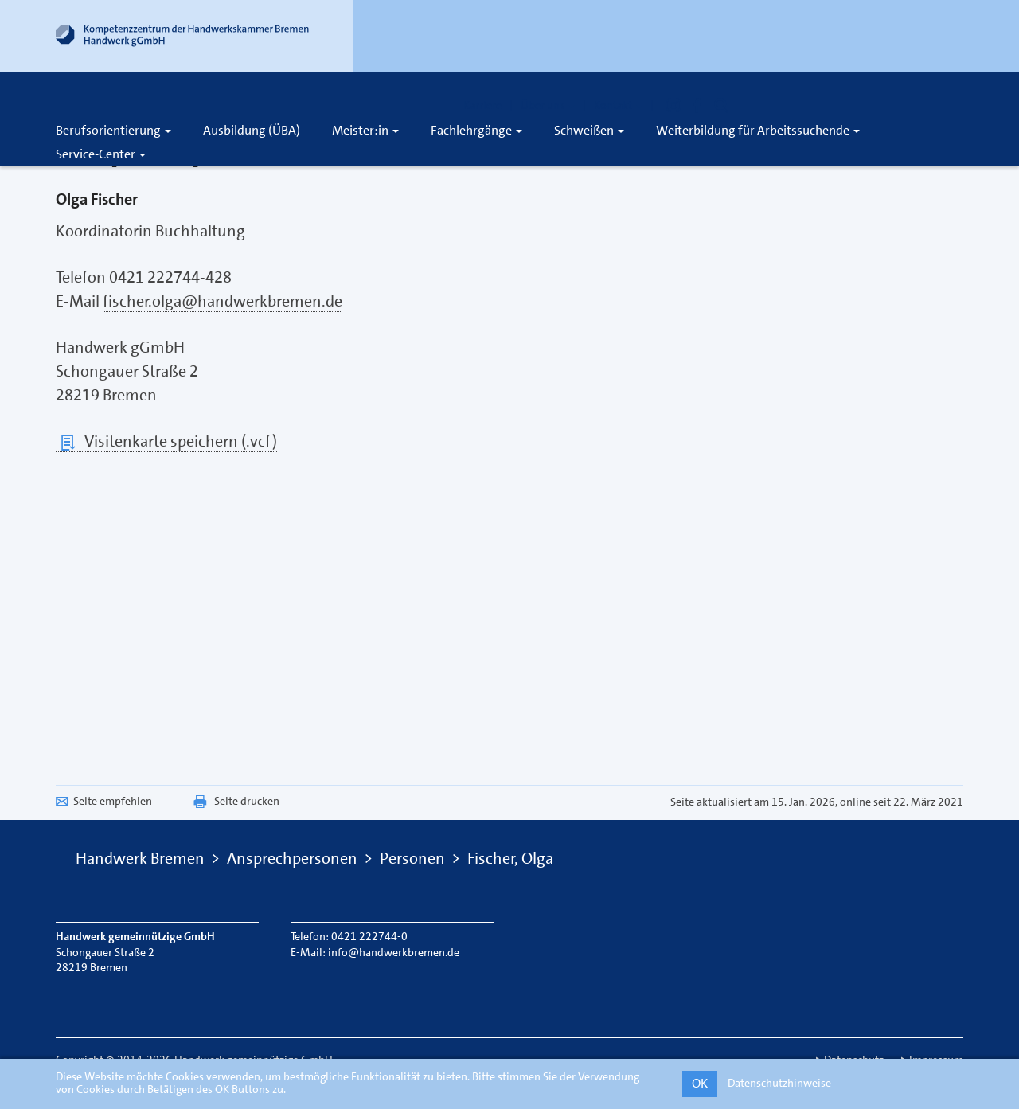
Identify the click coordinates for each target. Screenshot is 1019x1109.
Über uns (548, 105)
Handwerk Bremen (140, 858)
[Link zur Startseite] (183, 39)
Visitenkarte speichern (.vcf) (166, 441)
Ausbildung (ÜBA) (251, 130)
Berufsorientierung (113, 130)
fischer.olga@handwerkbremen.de (222, 301)
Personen (412, 858)
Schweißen (589, 130)
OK (700, 1083)
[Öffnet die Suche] (721, 105)
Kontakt (618, 105)
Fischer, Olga (510, 858)
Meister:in (365, 130)
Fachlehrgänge (476, 130)
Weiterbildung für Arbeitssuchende (758, 130)
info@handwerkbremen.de (393, 952)
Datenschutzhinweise (779, 1083)
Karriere (482, 105)
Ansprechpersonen (292, 858)
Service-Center (101, 154)
